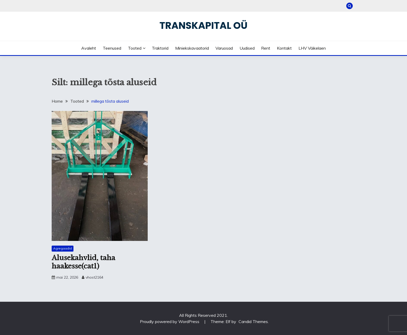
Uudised (247, 48)
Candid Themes (253, 321)
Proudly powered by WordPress (170, 321)
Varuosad (224, 48)
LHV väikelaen (312, 48)
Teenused (112, 48)
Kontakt (284, 48)
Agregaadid (62, 248)
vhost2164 (94, 277)
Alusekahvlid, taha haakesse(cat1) (83, 262)
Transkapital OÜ (204, 25)
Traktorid (160, 48)
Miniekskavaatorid (192, 48)
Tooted (134, 48)
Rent (265, 48)
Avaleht (88, 48)
